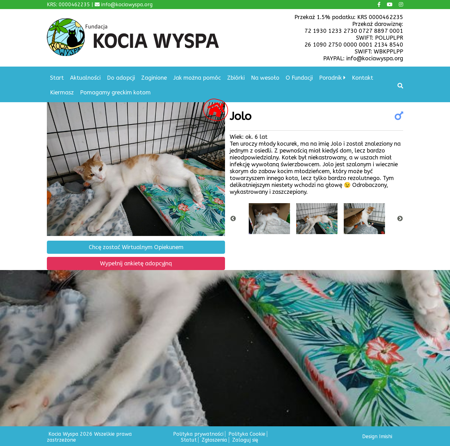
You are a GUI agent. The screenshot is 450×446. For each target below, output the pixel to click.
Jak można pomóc (197, 77)
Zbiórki (236, 77)
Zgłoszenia (214, 440)
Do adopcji (121, 77)
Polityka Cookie (246, 434)
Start (57, 77)
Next (400, 219)
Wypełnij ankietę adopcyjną (136, 263)
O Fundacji (299, 77)
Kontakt (362, 77)
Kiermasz (62, 92)
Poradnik (330, 77)
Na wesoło (265, 77)
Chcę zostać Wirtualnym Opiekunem (136, 247)
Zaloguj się (245, 440)
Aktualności (85, 77)
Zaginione (154, 77)
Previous (233, 219)
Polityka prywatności (198, 434)
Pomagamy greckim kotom (115, 92)
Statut (189, 440)
